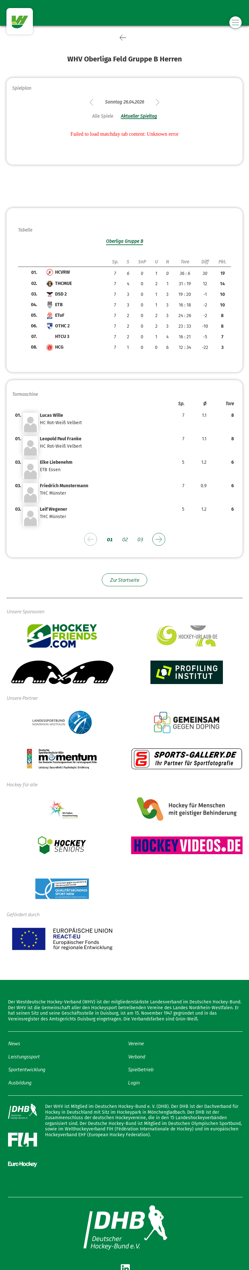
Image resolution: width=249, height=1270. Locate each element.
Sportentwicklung (26, 1069)
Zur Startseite (124, 579)
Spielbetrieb (140, 1069)
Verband (136, 1056)
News (14, 1043)
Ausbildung (19, 1082)
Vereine (136, 1043)
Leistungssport (24, 1056)
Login (133, 1082)
